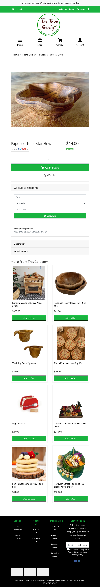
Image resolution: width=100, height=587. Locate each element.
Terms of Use (54, 528)
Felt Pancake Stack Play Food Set (27, 485)
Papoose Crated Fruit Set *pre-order (70, 425)
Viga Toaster (19, 423)
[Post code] (50, 209)
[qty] (50, 197)
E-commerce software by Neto (73, 580)
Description (19, 243)
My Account (17, 528)
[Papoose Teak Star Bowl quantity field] (50, 160)
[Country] (50, 203)
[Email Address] (71, 545)
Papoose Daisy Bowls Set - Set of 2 (70, 304)
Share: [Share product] (19, 149)
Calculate (50, 215)
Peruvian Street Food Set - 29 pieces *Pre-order (69, 485)
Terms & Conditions (76, 552)
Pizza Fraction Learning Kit (68, 363)
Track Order (18, 537)
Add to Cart (50, 167)
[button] (50, 175)
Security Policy (55, 555)
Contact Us (36, 540)
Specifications (21, 251)
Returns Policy (54, 546)
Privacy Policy (54, 537)
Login (72, 9)
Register (81, 9)
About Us (36, 531)
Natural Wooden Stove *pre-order (27, 304)
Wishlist (63, 9)
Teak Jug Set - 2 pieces (24, 363)
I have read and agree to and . (78, 552)
